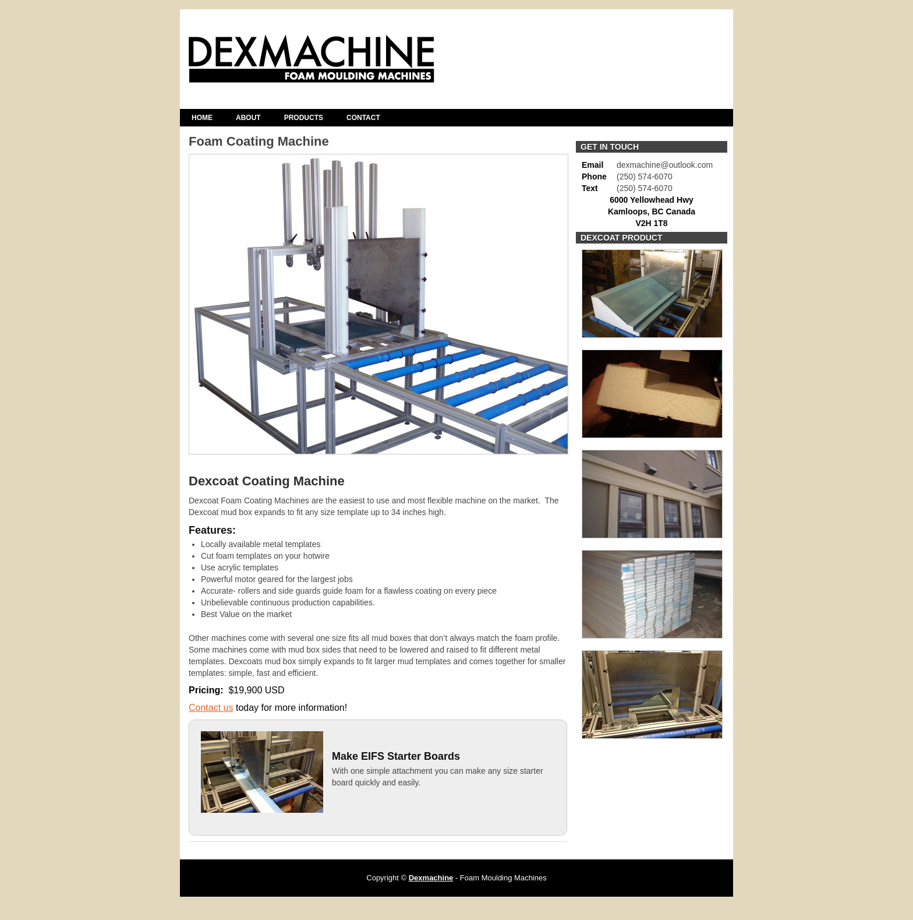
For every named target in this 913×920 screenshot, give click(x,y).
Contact (363, 118)
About (248, 118)
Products (303, 118)
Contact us (211, 708)
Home (202, 118)
